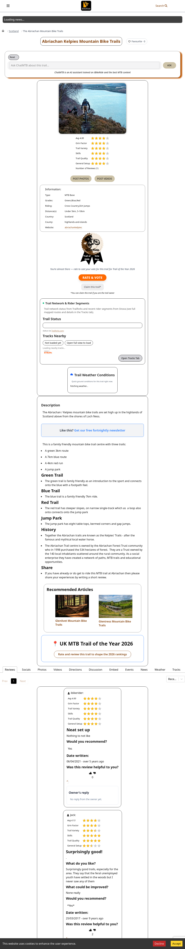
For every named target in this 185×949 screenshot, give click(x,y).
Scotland (14, 31)
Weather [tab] (160, 669)
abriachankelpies (73, 227)
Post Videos (104, 178)
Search (162, 6)
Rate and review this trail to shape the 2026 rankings (92, 654)
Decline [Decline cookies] (159, 943)
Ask (169, 65)
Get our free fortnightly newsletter (99, 430)
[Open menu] (8, 5)
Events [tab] (129, 669)
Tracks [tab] (176, 669)
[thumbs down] (94, 773)
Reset (12, 57)
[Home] (3, 30)
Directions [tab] (75, 669)
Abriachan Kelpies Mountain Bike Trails (81, 41)
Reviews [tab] (10, 669)
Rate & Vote (92, 278)
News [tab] (144, 669)
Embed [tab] (113, 669)
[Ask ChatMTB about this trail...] (84, 65)
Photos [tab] (42, 669)
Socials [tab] (26, 669)
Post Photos (81, 178)
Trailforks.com (57, 330)
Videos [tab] (57, 669)
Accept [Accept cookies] (176, 943)
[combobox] (168, 679)
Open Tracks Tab (130, 358)
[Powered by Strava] (48, 352)
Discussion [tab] (95, 669)
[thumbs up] (90, 773)
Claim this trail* (92, 286)
